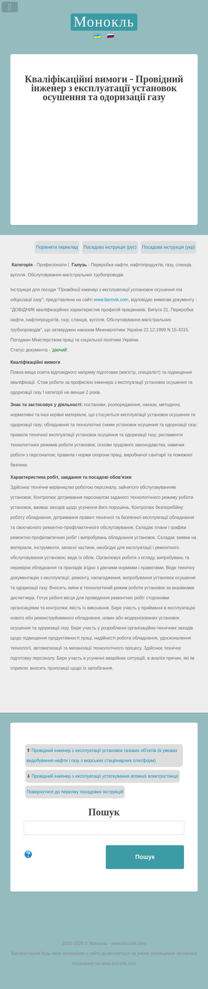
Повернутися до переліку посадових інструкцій (75, 791)
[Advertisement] (104, 163)
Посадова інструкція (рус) (110, 247)
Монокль (104, 22)
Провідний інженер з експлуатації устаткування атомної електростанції (105, 776)
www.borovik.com (111, 299)
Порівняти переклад (57, 247)
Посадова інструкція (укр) (168, 247)
